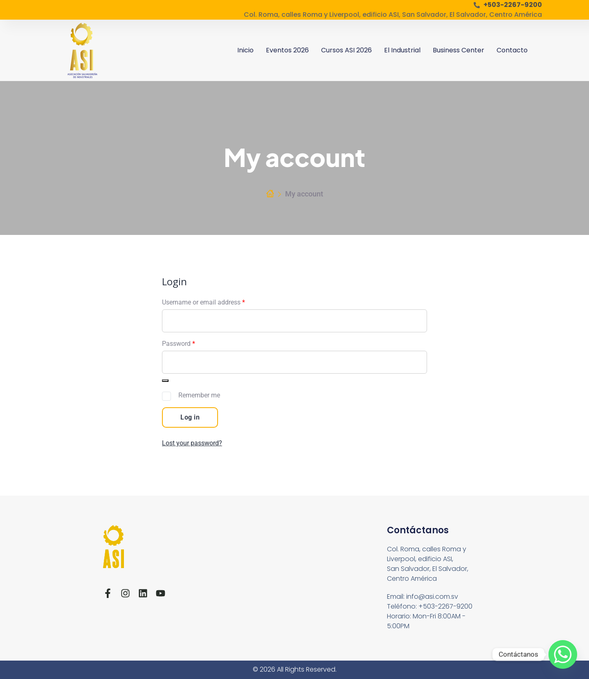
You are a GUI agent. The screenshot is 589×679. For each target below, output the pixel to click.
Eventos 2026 (287, 50)
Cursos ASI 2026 (346, 50)
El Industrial (402, 50)
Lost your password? (192, 443)
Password (178, 343)
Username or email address (203, 302)
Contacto (512, 50)
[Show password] (165, 380)
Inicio (245, 50)
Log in (190, 417)
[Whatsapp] (563, 654)
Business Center (458, 50)
